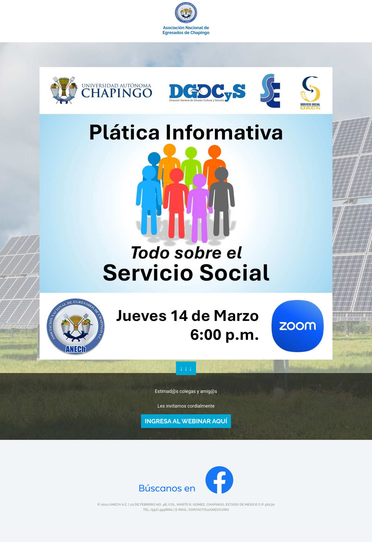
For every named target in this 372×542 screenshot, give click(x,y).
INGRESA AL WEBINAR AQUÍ (186, 421)
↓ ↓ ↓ (186, 368)
